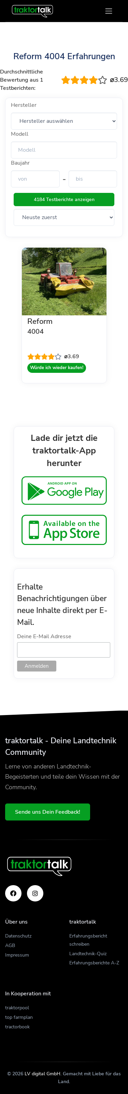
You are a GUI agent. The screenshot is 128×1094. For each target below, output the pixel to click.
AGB (10, 945)
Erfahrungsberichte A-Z (94, 963)
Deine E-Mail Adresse (44, 636)
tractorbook (17, 1027)
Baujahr (20, 163)
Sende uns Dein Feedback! (47, 812)
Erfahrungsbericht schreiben (88, 940)
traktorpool (17, 1008)
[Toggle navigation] (108, 11)
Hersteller (24, 105)
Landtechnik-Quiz (87, 953)
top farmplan (19, 1017)
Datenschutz (18, 936)
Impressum (17, 955)
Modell (19, 134)
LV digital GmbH (42, 1074)
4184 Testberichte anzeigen (64, 199)
